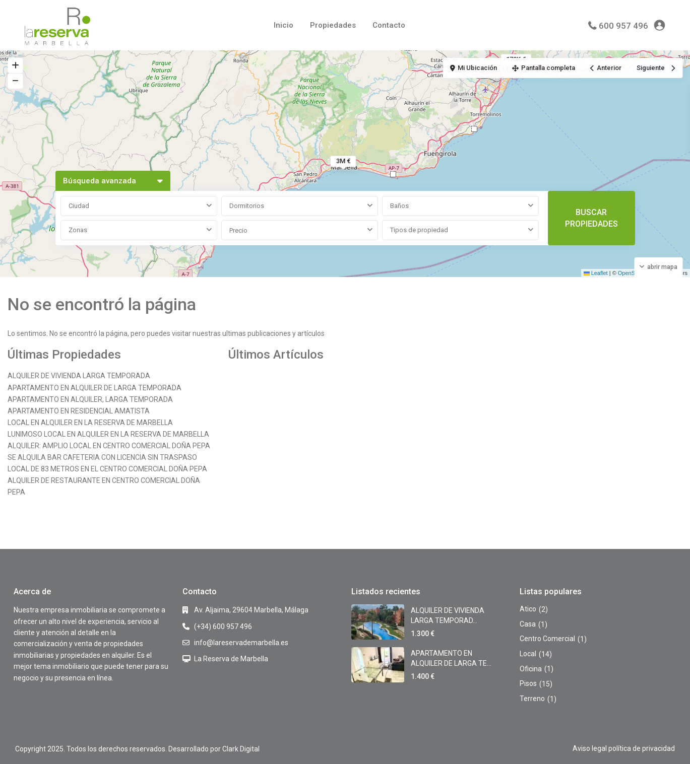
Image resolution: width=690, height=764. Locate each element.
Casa (528, 624)
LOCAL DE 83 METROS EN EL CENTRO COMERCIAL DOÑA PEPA (107, 469)
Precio (238, 230)
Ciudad (79, 206)
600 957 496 (623, 26)
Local (528, 654)
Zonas (78, 230)
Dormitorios (246, 206)
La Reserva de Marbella (231, 659)
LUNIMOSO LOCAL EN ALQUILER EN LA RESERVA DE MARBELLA (108, 434)
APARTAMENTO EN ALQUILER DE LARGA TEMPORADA (94, 388)
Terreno (532, 698)
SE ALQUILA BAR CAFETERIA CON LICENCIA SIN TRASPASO (102, 457)
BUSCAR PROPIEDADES (591, 218)
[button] (474, 129)
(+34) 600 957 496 (223, 626)
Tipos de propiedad (419, 230)
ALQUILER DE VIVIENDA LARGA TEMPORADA (79, 376)
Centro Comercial (547, 639)
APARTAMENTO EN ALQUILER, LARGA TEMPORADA (90, 399)
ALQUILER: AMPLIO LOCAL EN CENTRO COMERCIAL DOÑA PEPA (109, 446)
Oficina (531, 669)
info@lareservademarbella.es (241, 643)
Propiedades (333, 25)
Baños (399, 206)
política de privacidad (641, 748)
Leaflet (596, 273)
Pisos (528, 683)
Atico (528, 609)
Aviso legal (590, 748)
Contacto (388, 25)
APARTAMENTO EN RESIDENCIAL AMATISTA (79, 411)
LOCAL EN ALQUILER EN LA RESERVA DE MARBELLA (90, 423)
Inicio (283, 25)
